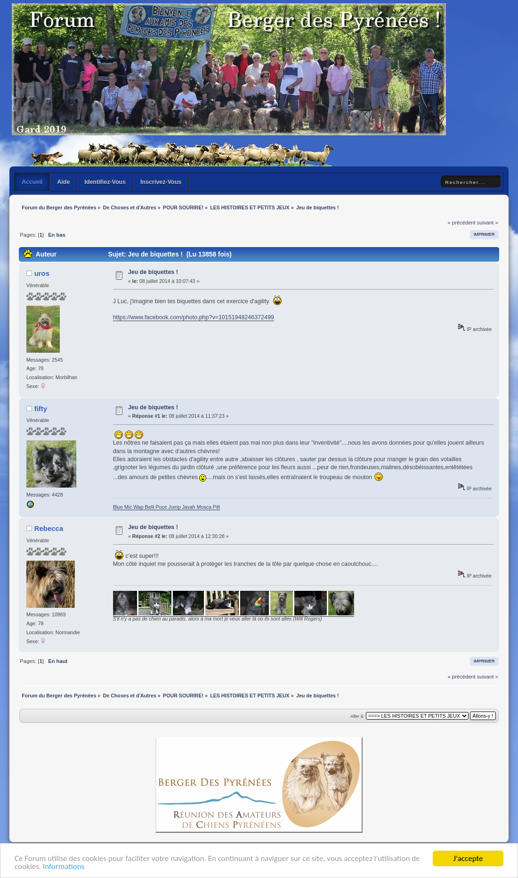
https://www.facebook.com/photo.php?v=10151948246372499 (193, 317)
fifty (40, 409)
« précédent (461, 222)
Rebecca (49, 528)
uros (41, 273)
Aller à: (357, 716)
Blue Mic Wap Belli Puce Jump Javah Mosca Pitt (166, 507)
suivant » (487, 222)
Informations (63, 867)
